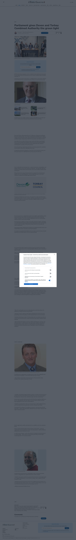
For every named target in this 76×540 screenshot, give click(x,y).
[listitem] (38, 267)
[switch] (50, 270)
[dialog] (38, 270)
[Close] (55, 255)
